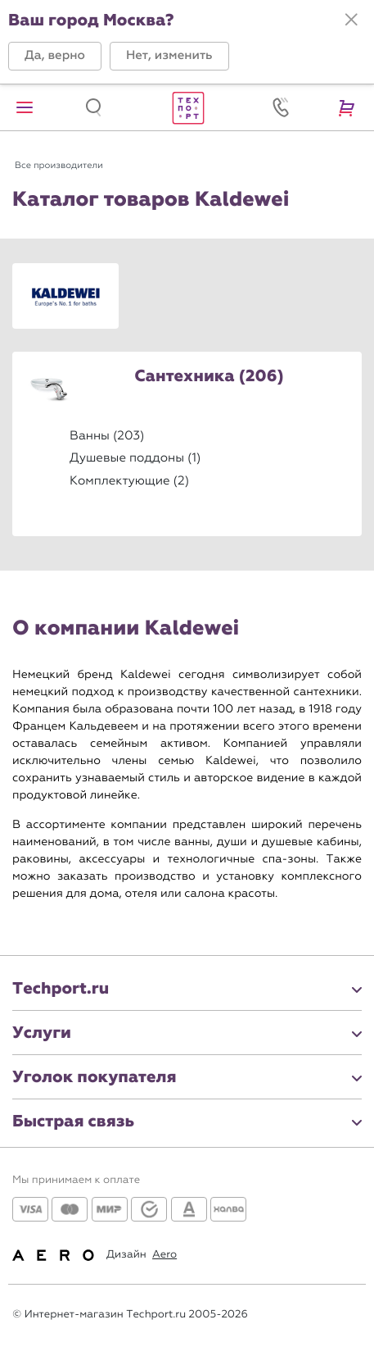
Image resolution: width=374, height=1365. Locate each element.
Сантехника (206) (208, 377)
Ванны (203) (107, 435)
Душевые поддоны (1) (135, 457)
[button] (54, 56)
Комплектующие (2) (129, 480)
